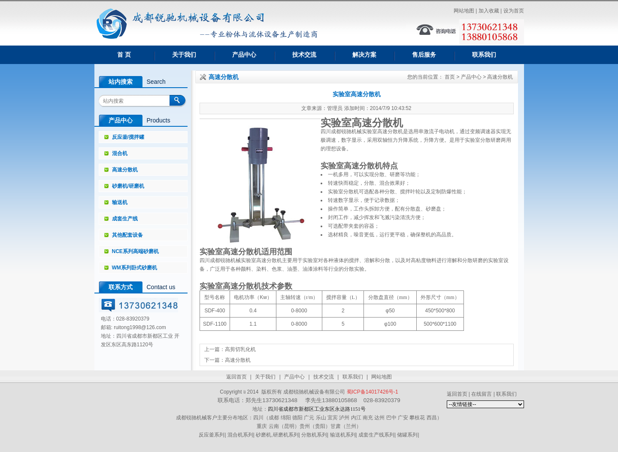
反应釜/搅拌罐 (128, 137)
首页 (450, 77)
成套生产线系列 (376, 435)
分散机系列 (314, 435)
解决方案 (364, 54)
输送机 (119, 202)
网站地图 (464, 11)
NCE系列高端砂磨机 (135, 251)
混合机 (119, 153)
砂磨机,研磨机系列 (277, 435)
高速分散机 (125, 170)
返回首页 (236, 377)
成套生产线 (125, 219)
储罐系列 (407, 435)
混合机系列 (240, 435)
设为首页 (513, 11)
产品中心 (244, 54)
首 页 (124, 54)
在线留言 (481, 394)
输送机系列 (343, 435)
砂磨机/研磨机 (128, 186)
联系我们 (484, 54)
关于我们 (184, 54)
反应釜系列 (211, 435)
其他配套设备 (127, 235)
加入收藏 (489, 11)
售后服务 (424, 54)
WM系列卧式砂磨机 (134, 268)
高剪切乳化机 (240, 349)
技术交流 (304, 54)
